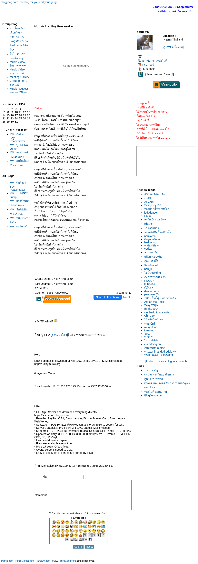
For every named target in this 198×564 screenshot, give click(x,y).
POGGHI (150, 280)
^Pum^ (149, 336)
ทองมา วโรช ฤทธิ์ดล (157, 208)
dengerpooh (152, 291)
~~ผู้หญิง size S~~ (156, 219)
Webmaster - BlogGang (159, 354)
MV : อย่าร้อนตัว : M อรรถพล (15, 178)
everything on (153, 344)
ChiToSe (150, 315)
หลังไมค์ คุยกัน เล (156, 391)
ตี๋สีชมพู (149, 287)
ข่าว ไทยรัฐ (152, 370)
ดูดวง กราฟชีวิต (154, 378)
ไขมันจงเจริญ (153, 272)
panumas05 (152, 294)
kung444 (150, 283)
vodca (149, 248)
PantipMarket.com (24, 562)
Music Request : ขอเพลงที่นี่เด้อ (15, 105)
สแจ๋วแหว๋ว (152, 228)
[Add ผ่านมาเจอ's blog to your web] (167, 361)
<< (3, 123)
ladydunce (151, 212)
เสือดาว (149, 223)
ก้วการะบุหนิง (154, 256)
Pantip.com (7, 562)
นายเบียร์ (150, 323)
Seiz (148, 333)
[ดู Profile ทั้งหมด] (174, 47)
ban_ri (149, 269)
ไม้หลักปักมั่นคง (154, 319)
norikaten (151, 236)
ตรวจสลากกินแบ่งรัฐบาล (160, 374)
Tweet (127, 297)
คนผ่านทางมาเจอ (155, 347)
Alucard (149, 202)
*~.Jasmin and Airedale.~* (161, 351)
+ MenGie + (152, 245)
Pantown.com (43, 562)
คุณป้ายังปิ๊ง (152, 261)
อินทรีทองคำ (152, 265)
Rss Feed (147, 64)
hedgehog (151, 242)
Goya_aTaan (153, 239)
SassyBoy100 (153, 205)
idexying (150, 330)
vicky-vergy (152, 305)
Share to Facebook (108, 297)
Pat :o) (149, 215)
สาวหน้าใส (54, 335)
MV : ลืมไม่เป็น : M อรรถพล (15, 191)
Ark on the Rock (155, 301)
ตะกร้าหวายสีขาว (156, 277)
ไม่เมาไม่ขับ (152, 340)
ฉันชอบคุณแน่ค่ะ (155, 194)
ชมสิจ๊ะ (149, 198)
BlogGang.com (154, 395)
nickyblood (151, 327)
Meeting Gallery (14, 86)
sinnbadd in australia (157, 312)
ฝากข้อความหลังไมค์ (153, 60)
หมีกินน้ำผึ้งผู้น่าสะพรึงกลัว (161, 298)
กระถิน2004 (152, 308)
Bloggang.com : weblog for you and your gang (29, 2)
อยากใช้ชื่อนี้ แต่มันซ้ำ (158, 232)
